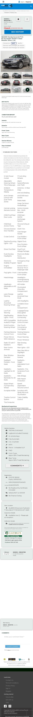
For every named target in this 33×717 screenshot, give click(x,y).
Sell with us (9, 700)
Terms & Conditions (12, 683)
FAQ (7, 702)
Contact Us (9, 680)
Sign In (21, 2)
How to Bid (9, 697)
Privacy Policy (10, 686)
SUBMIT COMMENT (12, 646)
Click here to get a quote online (13, 540)
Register (28, 2)
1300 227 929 (14, 542)
